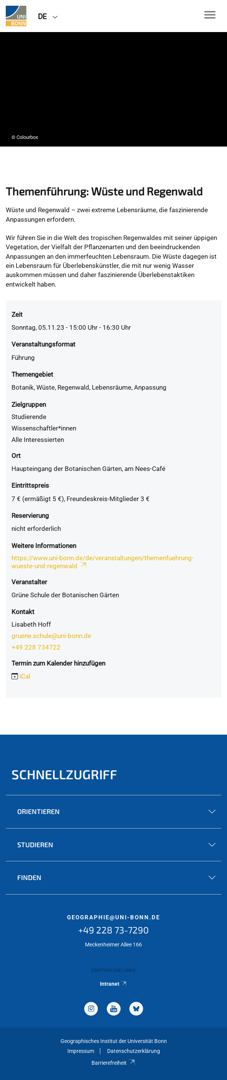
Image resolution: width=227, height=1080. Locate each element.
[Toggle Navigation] (210, 15)
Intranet (113, 984)
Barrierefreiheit (113, 1063)
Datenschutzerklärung (133, 1051)
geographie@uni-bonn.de (113, 917)
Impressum (80, 1051)
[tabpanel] (113, 89)
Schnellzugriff (64, 774)
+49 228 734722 (35, 647)
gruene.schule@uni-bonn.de (51, 636)
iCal (25, 676)
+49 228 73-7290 (113, 929)
